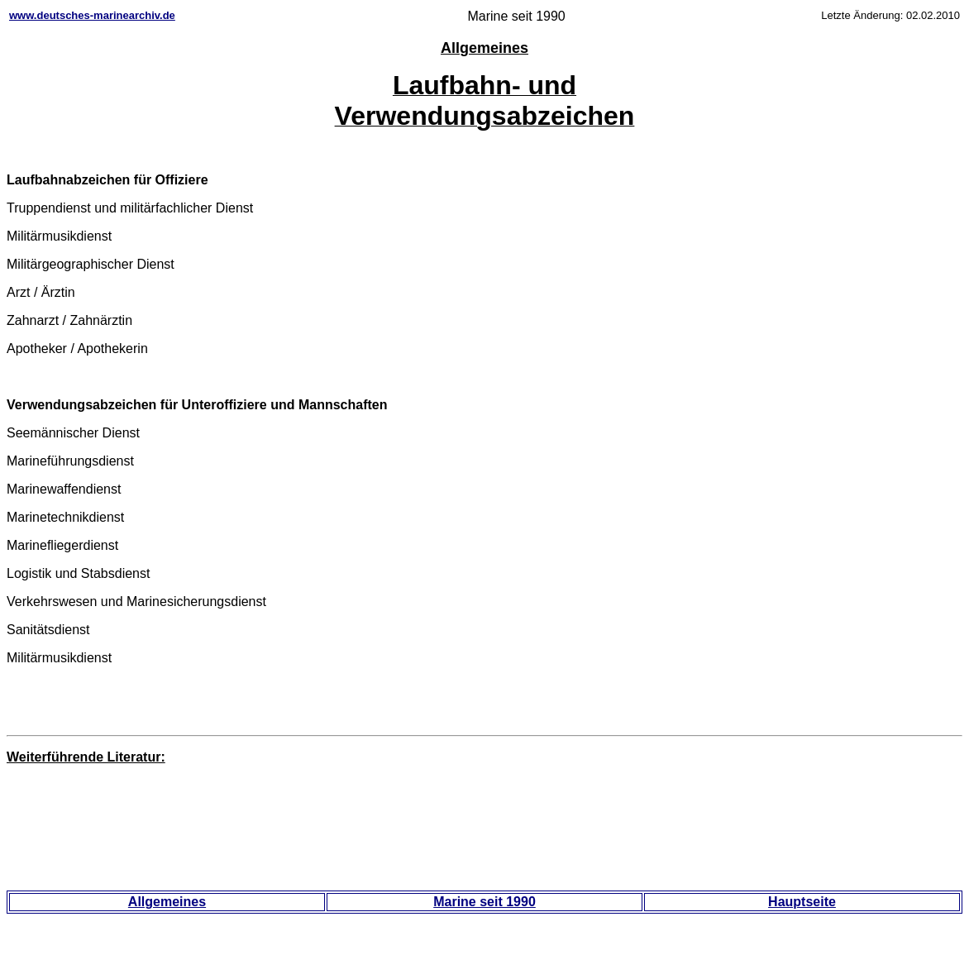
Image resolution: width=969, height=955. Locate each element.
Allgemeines (167, 902)
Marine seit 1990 (484, 902)
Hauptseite (802, 902)
